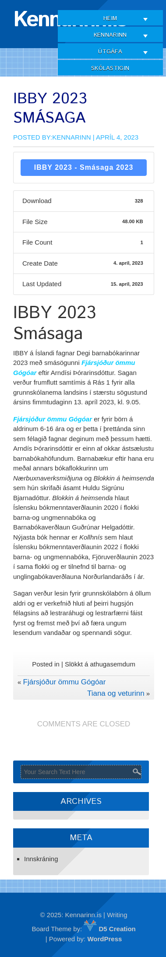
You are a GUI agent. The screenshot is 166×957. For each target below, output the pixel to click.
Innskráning (41, 858)
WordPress (104, 939)
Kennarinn (110, 35)
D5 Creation (109, 928)
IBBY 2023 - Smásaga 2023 (84, 167)
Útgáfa (110, 52)
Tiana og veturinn (116, 693)
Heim (110, 18)
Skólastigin (110, 68)
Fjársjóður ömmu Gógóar (64, 682)
